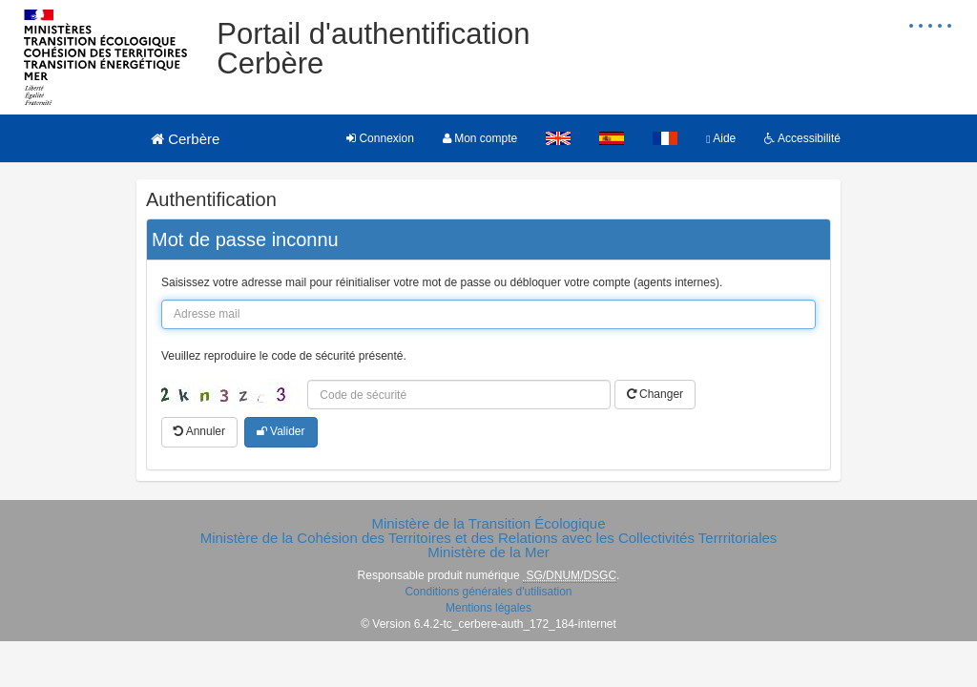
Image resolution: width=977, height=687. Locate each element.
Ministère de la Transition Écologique (488, 523)
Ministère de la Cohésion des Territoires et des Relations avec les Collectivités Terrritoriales (489, 538)
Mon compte (480, 138)
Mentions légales (488, 607)
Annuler (199, 431)
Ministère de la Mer (488, 552)
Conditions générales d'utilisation (488, 591)
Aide (721, 138)
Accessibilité (802, 138)
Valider (281, 431)
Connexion (380, 138)
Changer (655, 394)
